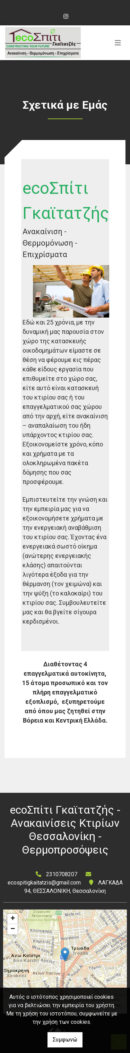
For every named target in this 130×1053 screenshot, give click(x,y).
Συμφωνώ (65, 1039)
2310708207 (61, 874)
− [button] (12, 929)
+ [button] (12, 919)
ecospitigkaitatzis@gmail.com (44, 882)
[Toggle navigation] (118, 42)
